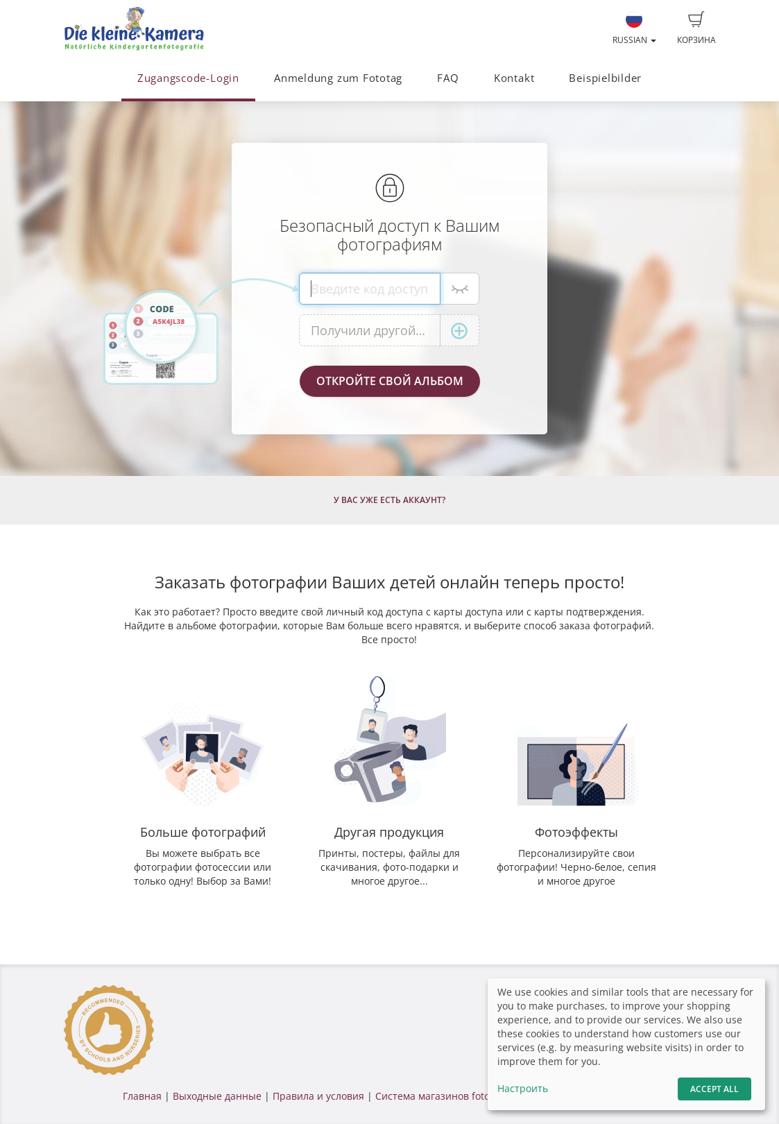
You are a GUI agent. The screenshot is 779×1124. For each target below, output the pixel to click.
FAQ (448, 78)
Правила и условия (318, 1095)
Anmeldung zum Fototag (338, 78)
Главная (142, 1095)
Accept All (714, 1089)
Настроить (522, 1088)
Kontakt (514, 78)
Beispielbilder (605, 78)
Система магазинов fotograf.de (449, 1095)
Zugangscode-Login (188, 78)
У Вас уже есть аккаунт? (389, 500)
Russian (634, 28)
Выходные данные (217, 1095)
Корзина (696, 28)
